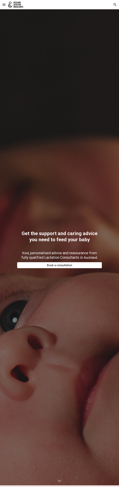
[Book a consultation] (59, 265)
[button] (4, 4)
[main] (59, 238)
